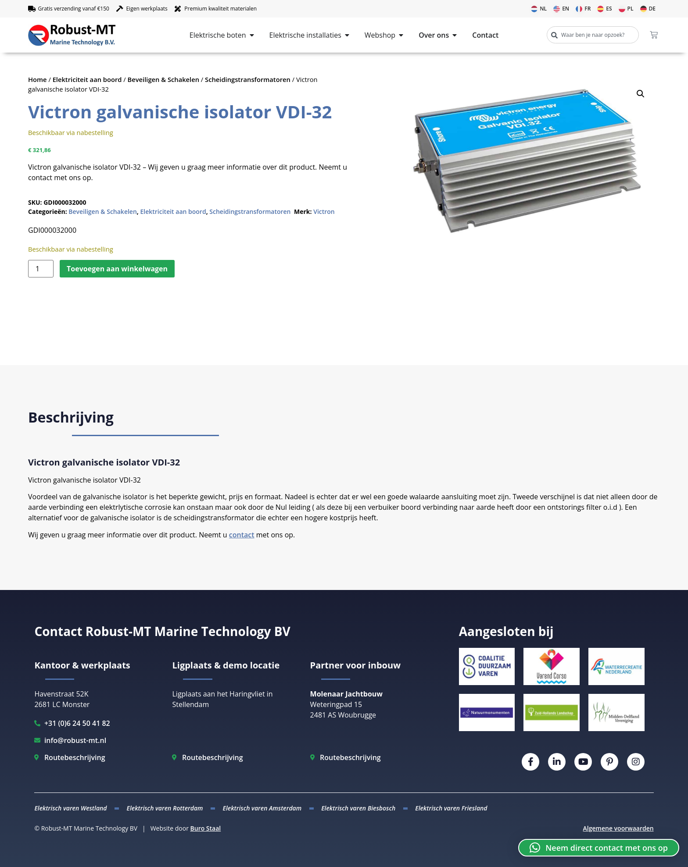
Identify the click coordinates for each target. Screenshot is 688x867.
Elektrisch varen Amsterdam (262, 808)
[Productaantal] (41, 268)
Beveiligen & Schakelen (164, 79)
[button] (641, 94)
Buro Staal (205, 828)
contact (241, 535)
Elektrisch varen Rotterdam (164, 808)
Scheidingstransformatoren (247, 79)
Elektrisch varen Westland (70, 808)
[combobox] (593, 34)
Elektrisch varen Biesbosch (358, 808)
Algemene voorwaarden (618, 828)
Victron (324, 211)
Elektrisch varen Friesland (451, 808)
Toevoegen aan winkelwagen (117, 269)
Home (37, 79)
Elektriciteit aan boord (87, 79)
